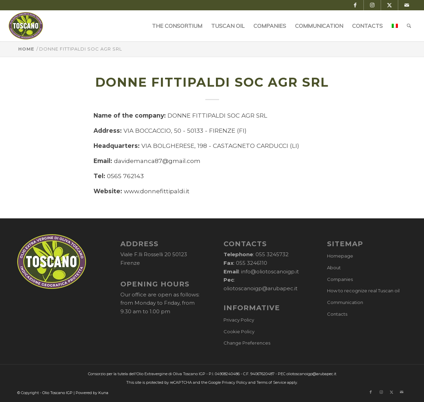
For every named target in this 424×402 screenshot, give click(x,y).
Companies (340, 279)
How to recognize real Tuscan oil (363, 290)
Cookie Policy (239, 331)
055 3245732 (272, 254)
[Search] (409, 25)
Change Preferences (247, 343)
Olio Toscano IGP (57, 392)
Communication (345, 302)
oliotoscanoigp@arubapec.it (260, 288)
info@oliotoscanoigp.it (270, 271)
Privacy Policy (239, 320)
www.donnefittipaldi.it (156, 191)
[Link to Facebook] (355, 5)
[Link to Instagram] (372, 5)
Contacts (337, 314)
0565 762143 (125, 176)
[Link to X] (389, 5)
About (334, 267)
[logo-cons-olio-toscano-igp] (26, 25)
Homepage (340, 256)
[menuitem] (177, 25)
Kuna (103, 392)
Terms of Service (271, 382)
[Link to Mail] (406, 5)
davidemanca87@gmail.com (157, 160)
